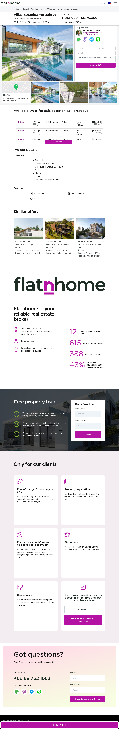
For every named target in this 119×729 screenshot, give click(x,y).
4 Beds (21, 122)
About (6, 721)
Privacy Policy (16, 721)
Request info (59, 725)
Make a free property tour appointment (83, 620)
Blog (27, 721)
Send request (83, 609)
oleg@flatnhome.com (92, 33)
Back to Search (22, 9)
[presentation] (116, 92)
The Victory (61, 250)
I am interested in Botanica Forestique (96, 59)
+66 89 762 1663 (90, 35)
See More (59, 142)
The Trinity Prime (31, 250)
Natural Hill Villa (93, 253)
